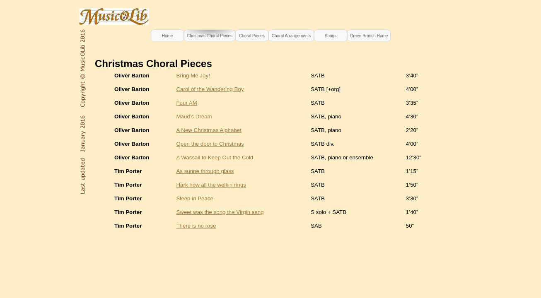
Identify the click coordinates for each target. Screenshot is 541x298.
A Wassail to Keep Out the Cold (214, 157)
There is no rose (196, 226)
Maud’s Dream (194, 116)
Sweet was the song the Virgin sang (219, 212)
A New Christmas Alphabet (208, 130)
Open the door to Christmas (210, 144)
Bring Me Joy (192, 75)
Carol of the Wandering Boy (210, 89)
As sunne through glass (205, 171)
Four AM (186, 103)
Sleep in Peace (194, 198)
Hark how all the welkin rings (211, 185)
